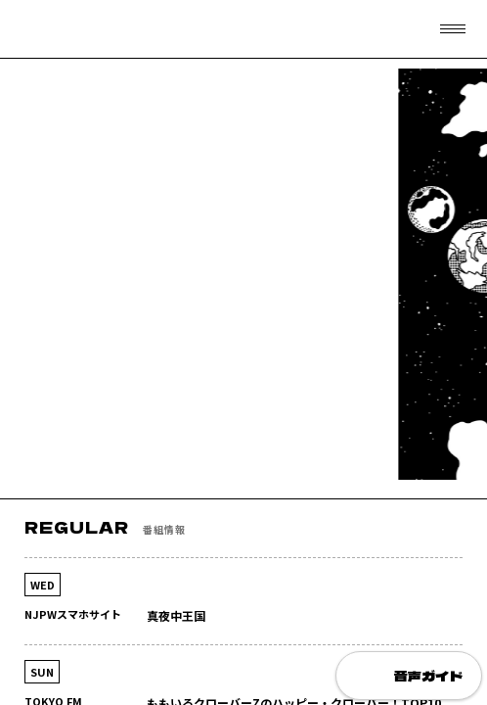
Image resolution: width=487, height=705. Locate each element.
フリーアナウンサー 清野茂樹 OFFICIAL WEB (64, 29)
